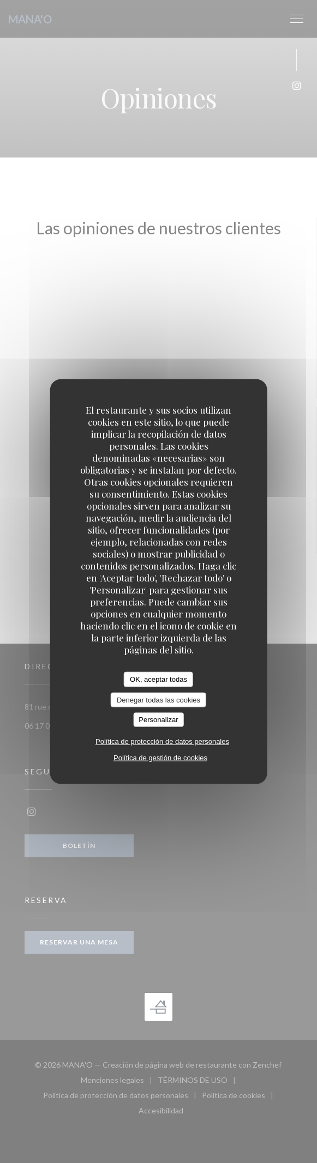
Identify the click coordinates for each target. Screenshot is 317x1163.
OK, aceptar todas (158, 679)
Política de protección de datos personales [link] (162, 741)
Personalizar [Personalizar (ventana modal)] (158, 720)
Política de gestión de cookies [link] (160, 757)
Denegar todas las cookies (158, 699)
